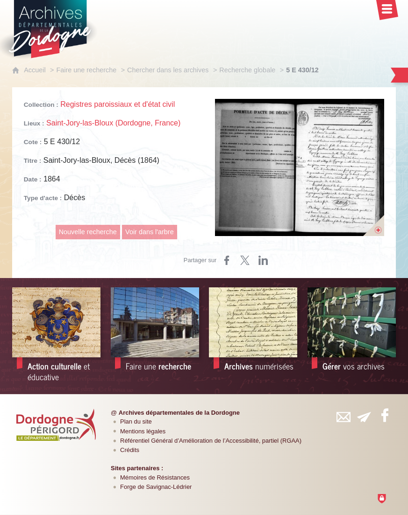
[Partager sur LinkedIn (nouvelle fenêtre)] (263, 260)
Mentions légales (142, 431)
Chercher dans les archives (167, 70)
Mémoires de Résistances (155, 477)
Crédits (129, 449)
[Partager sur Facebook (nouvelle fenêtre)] (227, 260)
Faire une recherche (86, 70)
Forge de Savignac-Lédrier (156, 486)
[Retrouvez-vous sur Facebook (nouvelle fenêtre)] (385, 415)
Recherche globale (247, 70)
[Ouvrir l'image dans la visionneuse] (300, 168)
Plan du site (136, 421)
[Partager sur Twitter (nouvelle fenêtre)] (245, 260)
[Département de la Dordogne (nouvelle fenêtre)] (56, 424)
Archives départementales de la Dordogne (179, 412)
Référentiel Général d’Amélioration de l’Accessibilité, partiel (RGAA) (210, 440)
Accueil (34, 70)
